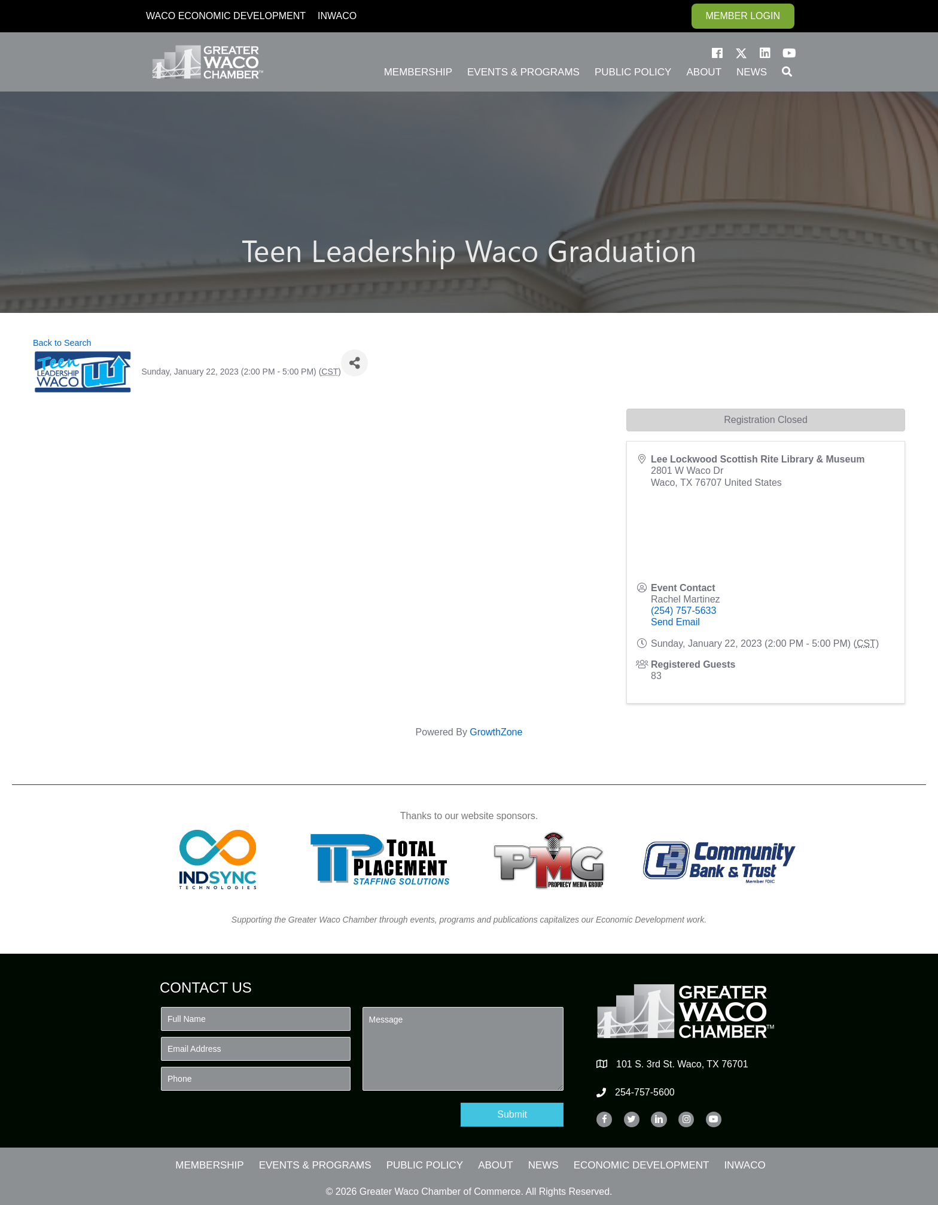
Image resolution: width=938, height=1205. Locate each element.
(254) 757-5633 (683, 610)
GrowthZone (496, 732)
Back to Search (62, 343)
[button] (717, 53)
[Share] (354, 362)
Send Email (675, 622)
